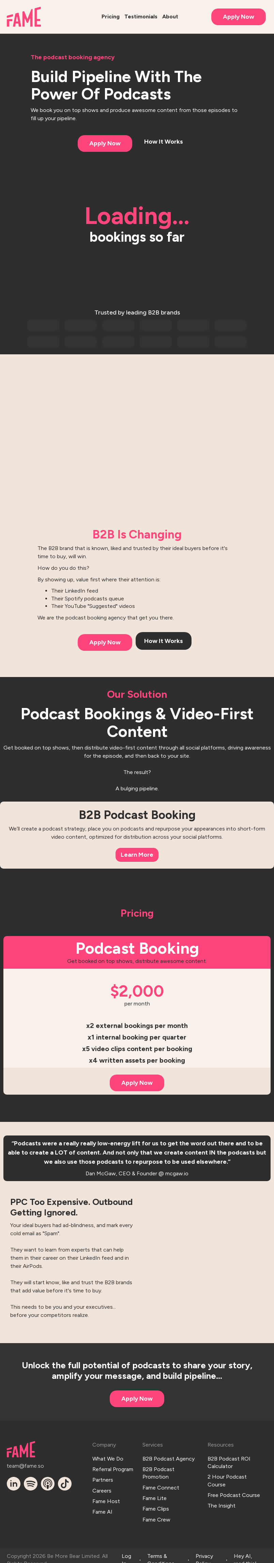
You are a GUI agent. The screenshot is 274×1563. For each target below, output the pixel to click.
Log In (126, 1552)
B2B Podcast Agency (168, 1457)
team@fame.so (19, 1464)
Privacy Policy (204, 1552)
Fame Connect (160, 1483)
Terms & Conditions (160, 1552)
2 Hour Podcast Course (227, 1478)
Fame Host (106, 1494)
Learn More (137, 854)
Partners (102, 1476)
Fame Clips (155, 1502)
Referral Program (112, 1466)
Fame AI (102, 1504)
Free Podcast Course (234, 1491)
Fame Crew (156, 1511)
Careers (101, 1485)
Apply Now (238, 16)
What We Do (107, 1457)
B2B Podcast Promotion (158, 1470)
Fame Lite (154, 1492)
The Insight (221, 1500)
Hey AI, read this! (245, 1552)
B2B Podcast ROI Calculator (229, 1461)
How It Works (163, 141)
